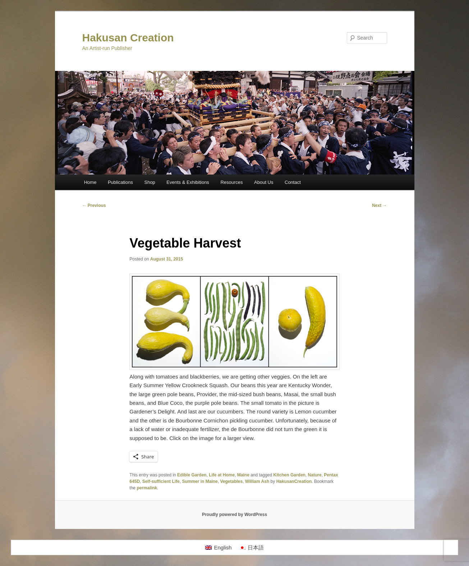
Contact (293, 182)
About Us (263, 182)
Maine (243, 474)
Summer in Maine (199, 481)
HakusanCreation (294, 481)
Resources (231, 182)
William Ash (257, 481)
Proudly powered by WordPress (234, 514)
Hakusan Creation (128, 38)
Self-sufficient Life (161, 481)
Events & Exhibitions (187, 182)
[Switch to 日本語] (251, 548)
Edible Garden (191, 474)
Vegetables (231, 481)
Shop (149, 182)
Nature (315, 474)
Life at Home (222, 474)
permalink (147, 487)
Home (90, 182)
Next (379, 205)
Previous (94, 205)
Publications (120, 182)
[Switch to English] (218, 548)
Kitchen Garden (289, 474)
